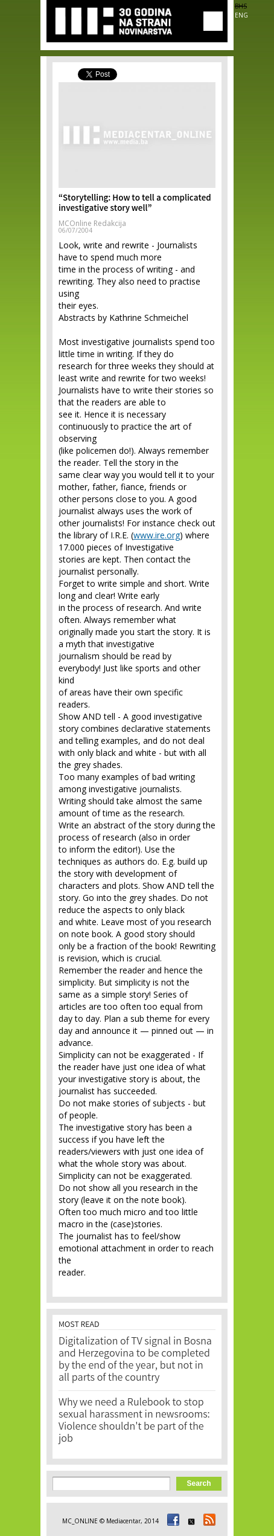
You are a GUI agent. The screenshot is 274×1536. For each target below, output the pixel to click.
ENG (241, 15)
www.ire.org (156, 535)
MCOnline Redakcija (92, 223)
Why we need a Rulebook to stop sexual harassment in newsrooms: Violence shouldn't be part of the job (134, 1421)
